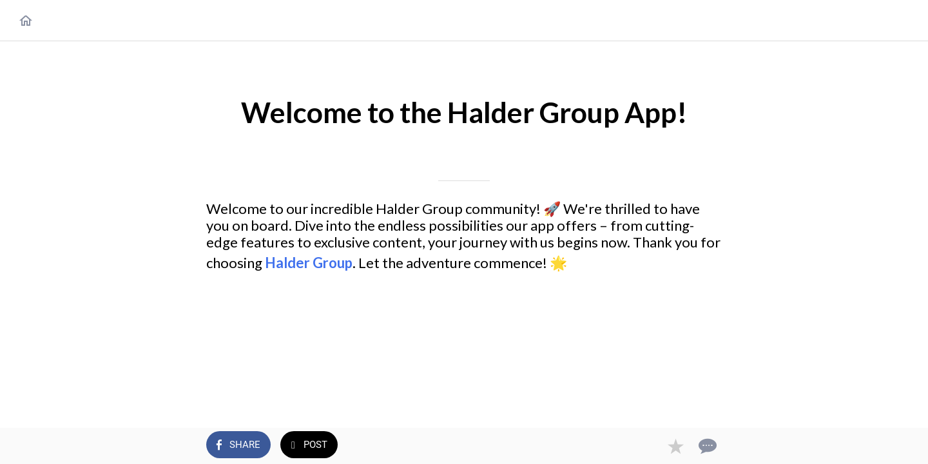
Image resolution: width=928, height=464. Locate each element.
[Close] (26, 20)
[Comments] (706, 445)
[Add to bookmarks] (675, 445)
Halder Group (309, 262)
